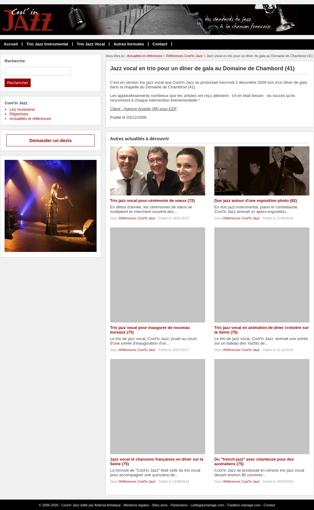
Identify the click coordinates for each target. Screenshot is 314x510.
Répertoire (19, 114)
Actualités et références (144, 56)
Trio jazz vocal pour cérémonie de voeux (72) (152, 200)
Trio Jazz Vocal (91, 44)
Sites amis (160, 505)
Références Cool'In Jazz (184, 56)
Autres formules (128, 44)
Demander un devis (50, 140)
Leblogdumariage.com (207, 505)
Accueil (11, 44)
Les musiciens (22, 109)
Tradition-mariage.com (244, 505)
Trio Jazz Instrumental (47, 44)
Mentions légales (136, 505)
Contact (159, 44)
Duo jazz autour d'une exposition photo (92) (255, 200)
